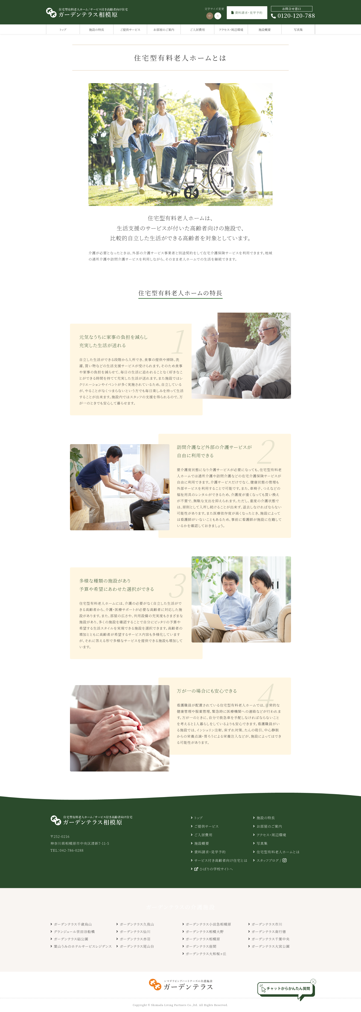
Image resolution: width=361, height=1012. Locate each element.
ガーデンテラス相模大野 (205, 931)
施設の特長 (96, 29)
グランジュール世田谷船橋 (74, 931)
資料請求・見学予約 (246, 12)
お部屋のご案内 (163, 29)
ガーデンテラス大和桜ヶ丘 (206, 953)
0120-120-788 (293, 12)
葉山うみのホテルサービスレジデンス (83, 946)
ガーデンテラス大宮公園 (271, 946)
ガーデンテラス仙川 (135, 931)
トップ (63, 29)
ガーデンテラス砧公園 (71, 938)
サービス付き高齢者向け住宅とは (220, 860)
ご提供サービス (130, 29)
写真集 (298, 29)
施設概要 (265, 29)
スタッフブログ (267, 860)
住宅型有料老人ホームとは (278, 851)
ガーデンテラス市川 (267, 924)
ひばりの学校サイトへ (213, 868)
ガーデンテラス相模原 (203, 938)
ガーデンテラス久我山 (137, 924)
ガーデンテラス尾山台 (137, 946)
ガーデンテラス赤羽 (135, 938)
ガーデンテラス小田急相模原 (208, 924)
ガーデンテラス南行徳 (269, 931)
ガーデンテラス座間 (201, 946)
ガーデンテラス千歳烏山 (73, 924)
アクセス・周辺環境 (231, 29)
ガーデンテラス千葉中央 (271, 938)
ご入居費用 (197, 29)
